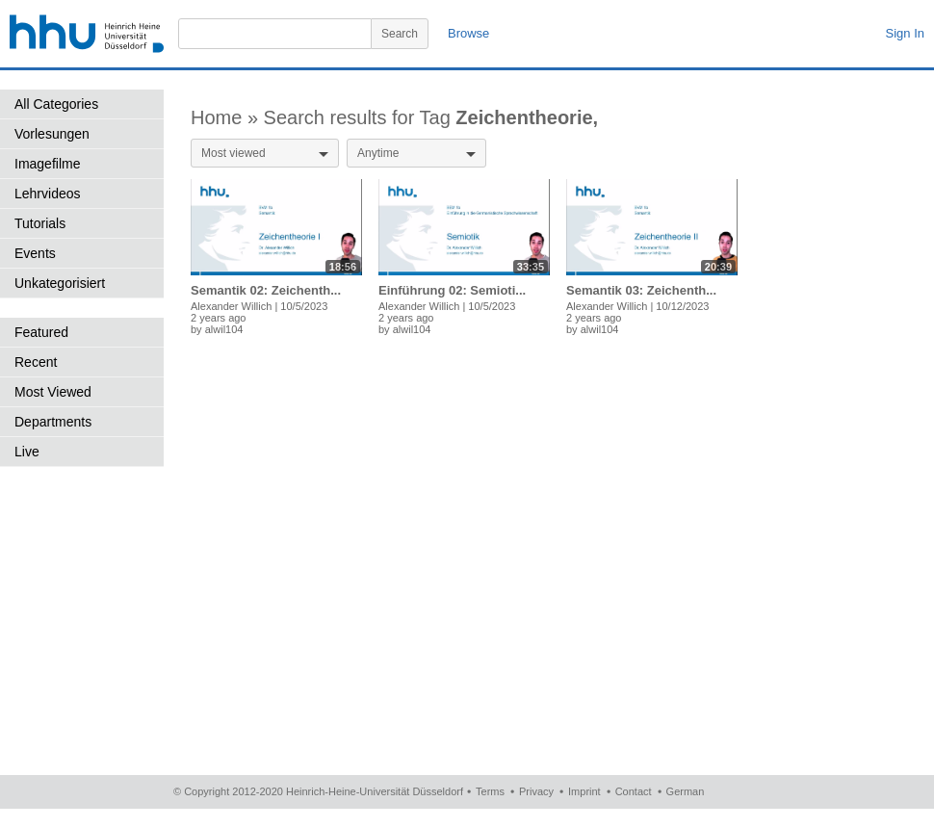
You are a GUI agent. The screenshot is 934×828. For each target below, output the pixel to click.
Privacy (536, 791)
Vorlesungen (52, 134)
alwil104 (224, 329)
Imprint (584, 791)
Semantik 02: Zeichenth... (266, 290)
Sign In (905, 33)
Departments (52, 421)
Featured (41, 332)
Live (26, 451)
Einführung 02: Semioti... (452, 290)
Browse (468, 33)
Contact (633, 791)
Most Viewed (52, 392)
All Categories (56, 104)
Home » (227, 117)
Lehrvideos (47, 193)
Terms (490, 791)
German (685, 791)
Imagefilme (47, 163)
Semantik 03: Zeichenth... (641, 290)
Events (35, 253)
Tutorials (39, 223)
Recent (35, 362)
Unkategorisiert (59, 283)
